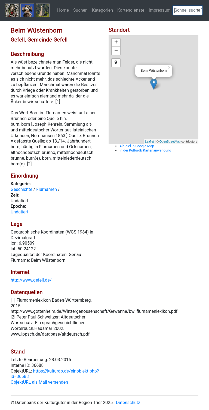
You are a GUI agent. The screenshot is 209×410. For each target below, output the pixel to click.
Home (63, 10)
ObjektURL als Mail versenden (39, 382)
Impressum (160, 10)
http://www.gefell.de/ (31, 280)
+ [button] (116, 43)
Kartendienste (130, 10)
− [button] (116, 51)
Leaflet (149, 141)
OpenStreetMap (170, 141)
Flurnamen (46, 189)
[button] (198, 10)
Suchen (80, 10)
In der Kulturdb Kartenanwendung (145, 150)
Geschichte (21, 189)
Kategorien (102, 10)
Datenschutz (128, 402)
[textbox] (187, 10)
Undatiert (20, 212)
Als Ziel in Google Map (136, 146)
